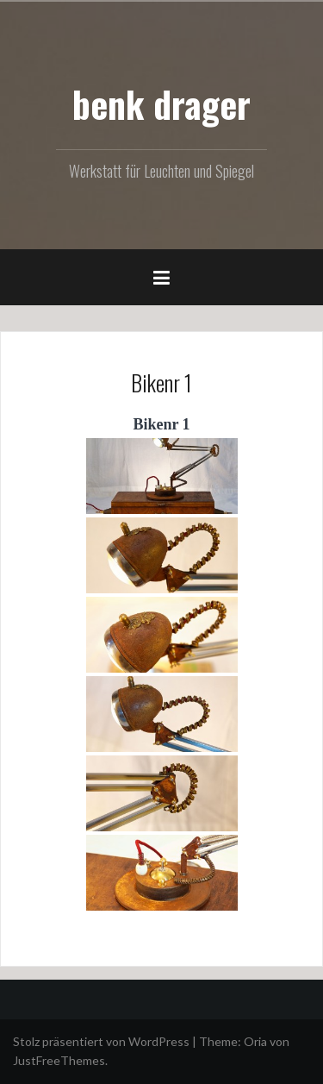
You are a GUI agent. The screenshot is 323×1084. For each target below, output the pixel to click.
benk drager (161, 103)
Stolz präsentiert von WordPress (101, 1041)
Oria (255, 1041)
